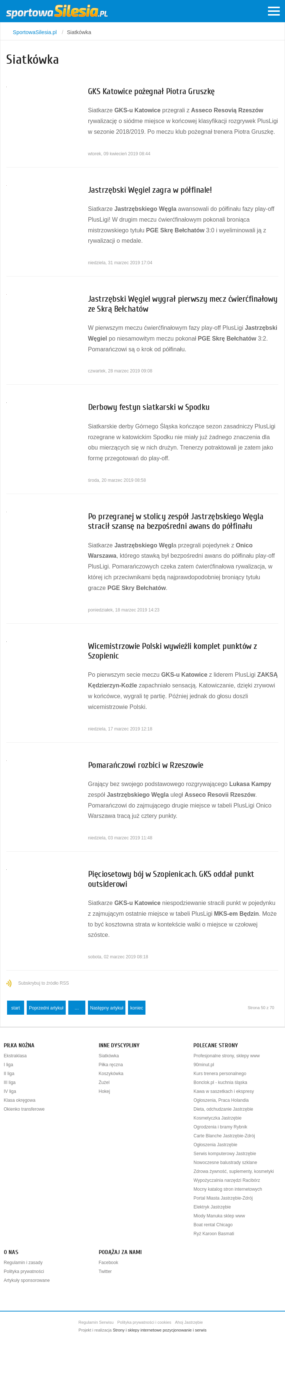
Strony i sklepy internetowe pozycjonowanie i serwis (160, 1330)
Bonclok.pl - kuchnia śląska (220, 1082)
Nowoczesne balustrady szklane (225, 1162)
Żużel (104, 1082)
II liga (9, 1073)
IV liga (10, 1091)
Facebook (108, 1262)
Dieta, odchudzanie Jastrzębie (223, 1109)
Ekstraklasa (15, 1055)
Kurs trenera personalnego (219, 1073)
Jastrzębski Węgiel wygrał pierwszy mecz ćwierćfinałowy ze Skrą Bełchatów (183, 304)
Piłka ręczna (111, 1064)
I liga (8, 1064)
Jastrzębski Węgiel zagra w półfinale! (150, 190)
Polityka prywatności (24, 1271)
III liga (10, 1082)
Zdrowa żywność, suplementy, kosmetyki (233, 1171)
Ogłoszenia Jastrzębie (215, 1144)
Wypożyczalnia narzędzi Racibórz (226, 1180)
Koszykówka (111, 1073)
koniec (136, 1008)
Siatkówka (109, 1055)
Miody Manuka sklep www (219, 1215)
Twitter (105, 1271)
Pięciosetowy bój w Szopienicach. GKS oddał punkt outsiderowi (171, 879)
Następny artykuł (106, 1008)
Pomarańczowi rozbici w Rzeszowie (145, 765)
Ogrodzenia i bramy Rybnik (220, 1127)
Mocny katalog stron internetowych (227, 1189)
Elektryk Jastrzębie (212, 1207)
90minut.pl (203, 1064)
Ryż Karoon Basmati (213, 1233)
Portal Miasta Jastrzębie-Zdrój (222, 1198)
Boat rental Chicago (212, 1224)
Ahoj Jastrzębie (189, 1322)
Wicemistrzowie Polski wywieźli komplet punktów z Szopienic (172, 651)
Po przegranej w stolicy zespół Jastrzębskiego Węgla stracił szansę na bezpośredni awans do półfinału (175, 521)
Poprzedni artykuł (46, 1008)
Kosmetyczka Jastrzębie (217, 1118)
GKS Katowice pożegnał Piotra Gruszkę (151, 91)
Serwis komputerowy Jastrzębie (224, 1153)
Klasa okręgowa (19, 1100)
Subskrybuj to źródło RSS (43, 983)
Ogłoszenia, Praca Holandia (221, 1100)
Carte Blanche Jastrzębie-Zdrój (224, 1135)
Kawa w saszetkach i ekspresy (223, 1091)
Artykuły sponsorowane (27, 1280)
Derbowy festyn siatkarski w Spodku (149, 407)
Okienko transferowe (24, 1109)
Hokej (104, 1091)
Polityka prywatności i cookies (144, 1322)
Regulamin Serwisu (96, 1322)
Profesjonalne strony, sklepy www (226, 1055)
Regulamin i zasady (23, 1262)
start (15, 1008)
